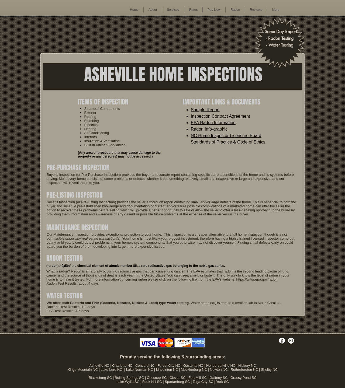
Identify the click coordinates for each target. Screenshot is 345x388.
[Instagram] (291, 341)
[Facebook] (282, 341)
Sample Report (205, 109)
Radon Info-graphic (209, 129)
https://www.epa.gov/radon (257, 279)
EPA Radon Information (213, 122)
